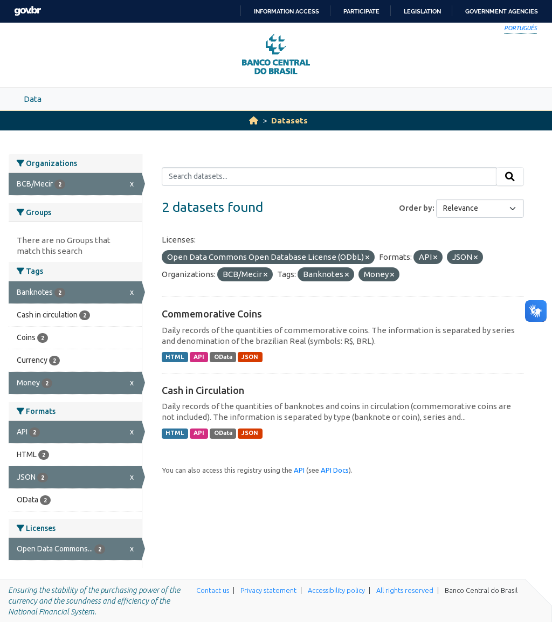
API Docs (335, 470)
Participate (361, 11)
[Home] (253, 120)
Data (33, 98)
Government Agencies (501, 11)
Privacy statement (268, 590)
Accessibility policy (336, 590)
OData (223, 357)
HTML (174, 357)
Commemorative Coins (212, 313)
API (199, 357)
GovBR (27, 11)
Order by (415, 208)
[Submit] (510, 176)
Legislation (422, 11)
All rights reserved (404, 590)
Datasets (289, 120)
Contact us (212, 590)
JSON (250, 357)
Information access (286, 11)
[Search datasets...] (329, 176)
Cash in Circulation (203, 390)
